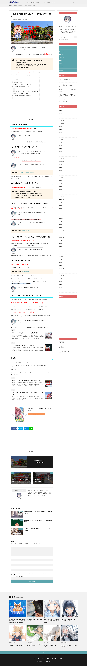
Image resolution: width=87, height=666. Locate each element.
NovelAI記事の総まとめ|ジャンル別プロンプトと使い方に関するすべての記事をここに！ (52, 621)
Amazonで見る (36, 414)
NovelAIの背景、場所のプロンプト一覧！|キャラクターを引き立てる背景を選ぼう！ (69, 645)
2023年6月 (61, 211)
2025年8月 (61, 129)
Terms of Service (71, 351)
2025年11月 (61, 120)
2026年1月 (61, 113)
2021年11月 (61, 271)
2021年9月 (61, 278)
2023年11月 (61, 196)
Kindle (60, 39)
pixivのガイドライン (25, 271)
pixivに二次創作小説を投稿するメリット (20, 86)
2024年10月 (61, 161)
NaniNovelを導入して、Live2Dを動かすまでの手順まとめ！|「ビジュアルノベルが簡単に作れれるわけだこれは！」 (17, 621)
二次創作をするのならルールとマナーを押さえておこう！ (26, 333)
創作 (15, 5)
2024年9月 (61, 164)
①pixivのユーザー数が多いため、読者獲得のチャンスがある (25, 89)
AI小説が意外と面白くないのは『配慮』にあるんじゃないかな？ (35, 620)
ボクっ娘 (66, 39)
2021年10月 (61, 275)
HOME (11, 5)
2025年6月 (61, 135)
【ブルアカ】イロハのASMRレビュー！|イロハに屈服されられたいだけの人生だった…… (67, 85)
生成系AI (62, 66)
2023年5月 (61, 215)
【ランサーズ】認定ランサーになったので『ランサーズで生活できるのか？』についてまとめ (67, 95)
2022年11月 (61, 234)
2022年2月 (61, 262)
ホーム (21, 2)
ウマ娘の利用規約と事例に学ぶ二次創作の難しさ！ (24, 345)
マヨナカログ (47, 661)
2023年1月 (61, 227)
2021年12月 (61, 268)
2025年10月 (61, 123)
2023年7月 (61, 208)
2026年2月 (61, 110)
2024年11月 (61, 158)
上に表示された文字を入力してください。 (19, 576)
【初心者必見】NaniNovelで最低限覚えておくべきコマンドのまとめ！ (67, 100)
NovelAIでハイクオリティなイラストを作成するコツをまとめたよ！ (38, 512)
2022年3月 (61, 259)
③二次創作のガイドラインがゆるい (21, 93)
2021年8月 (61, 281)
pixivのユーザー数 (25, 230)
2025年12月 (61, 116)
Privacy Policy (64, 351)
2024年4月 (61, 180)
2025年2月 (61, 148)
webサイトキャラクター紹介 (29, 2)
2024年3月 (61, 183)
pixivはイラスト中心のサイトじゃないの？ (22, 84)
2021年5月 (61, 290)
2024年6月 (61, 173)
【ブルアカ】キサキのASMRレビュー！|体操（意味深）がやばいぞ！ (67, 80)
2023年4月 (61, 218)
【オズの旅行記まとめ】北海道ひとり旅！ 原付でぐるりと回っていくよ (28, 393)
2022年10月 (61, 237)
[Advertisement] (32, 109)
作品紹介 (37, 2)
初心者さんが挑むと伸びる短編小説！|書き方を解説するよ (26, 380)
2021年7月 (61, 284)
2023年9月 (61, 202)
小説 (63, 39)
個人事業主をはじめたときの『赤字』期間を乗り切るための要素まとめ (67, 90)
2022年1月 (61, 265)
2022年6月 (61, 249)
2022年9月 (61, 240)
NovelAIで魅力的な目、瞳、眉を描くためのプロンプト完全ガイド (35, 644)
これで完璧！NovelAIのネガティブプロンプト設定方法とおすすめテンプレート (17, 644)
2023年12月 (61, 192)
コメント (13, 545)
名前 (12, 557)
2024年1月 (61, 189)
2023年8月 (61, 205)
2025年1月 (61, 151)
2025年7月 (61, 132)
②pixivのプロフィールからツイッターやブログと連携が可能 (25, 91)
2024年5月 (61, 177)
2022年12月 (61, 230)
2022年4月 (61, 256)
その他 (61, 54)
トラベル (61, 57)
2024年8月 (61, 167)
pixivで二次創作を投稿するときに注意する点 (21, 95)
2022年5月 (61, 252)
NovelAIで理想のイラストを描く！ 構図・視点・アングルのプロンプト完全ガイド (52, 645)
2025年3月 (61, 145)
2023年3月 (61, 221)
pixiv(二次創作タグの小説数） (27, 172)
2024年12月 (61, 154)
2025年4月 (61, 142)
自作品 (61, 70)
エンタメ (61, 47)
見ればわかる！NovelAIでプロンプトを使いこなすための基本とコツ (69, 620)
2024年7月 (61, 170)
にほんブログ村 (61, 347)
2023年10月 (61, 199)
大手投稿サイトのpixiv (17, 82)
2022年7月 (61, 246)
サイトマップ (43, 2)
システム (21, 511)
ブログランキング (62, 343)
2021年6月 (61, 287)
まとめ (14, 98)
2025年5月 (61, 139)
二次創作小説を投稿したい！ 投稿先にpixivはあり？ (26, 5)
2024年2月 (61, 186)
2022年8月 (61, 243)
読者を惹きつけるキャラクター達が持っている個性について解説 (38, 520)
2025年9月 (61, 126)
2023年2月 (61, 224)
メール (12, 562)
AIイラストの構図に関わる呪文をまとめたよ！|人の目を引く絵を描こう (38, 529)
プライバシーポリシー (51, 2)
